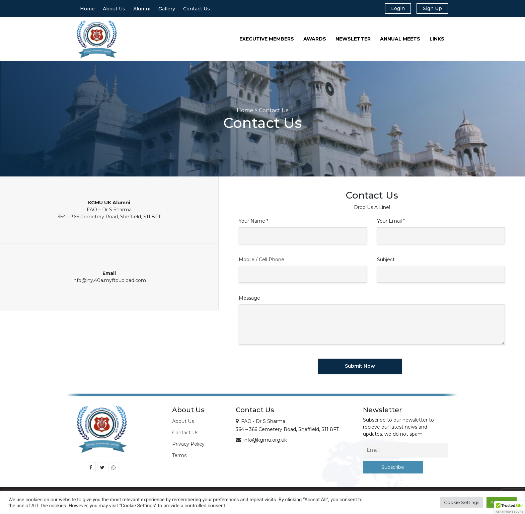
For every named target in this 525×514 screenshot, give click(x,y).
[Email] (405, 452)
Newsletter (353, 41)
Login (392, 9)
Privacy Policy (188, 446)
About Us (114, 10)
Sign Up (430, 9)
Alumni (141, 10)
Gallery (166, 10)
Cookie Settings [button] (461, 502)
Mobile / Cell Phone (261, 262)
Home (87, 10)
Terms (179, 457)
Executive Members (266, 41)
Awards (314, 41)
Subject (386, 262)
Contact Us (196, 10)
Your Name (253, 223)
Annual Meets (400, 41)
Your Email (391, 223)
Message (249, 300)
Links (437, 41)
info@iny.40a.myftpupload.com (109, 282)
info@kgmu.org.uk (265, 442)
